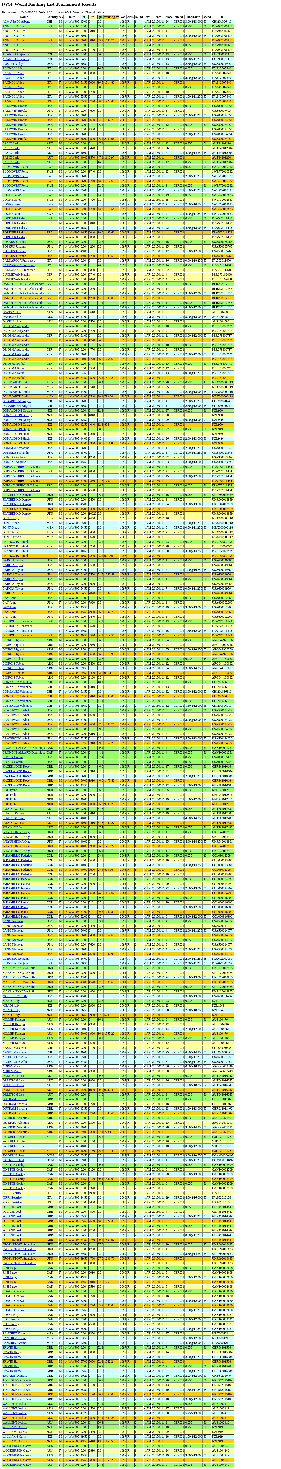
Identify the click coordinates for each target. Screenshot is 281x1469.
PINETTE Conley (14, 1164)
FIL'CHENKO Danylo (17, 494)
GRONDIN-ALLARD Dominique (24, 747)
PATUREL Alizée (14, 1136)
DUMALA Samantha (16, 448)
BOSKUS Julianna (14, 241)
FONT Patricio (12, 532)
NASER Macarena (14, 1047)
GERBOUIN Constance (17, 621)
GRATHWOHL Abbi (16, 710)
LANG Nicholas (13, 921)
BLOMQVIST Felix (15, 166)
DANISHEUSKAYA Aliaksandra (23, 284)
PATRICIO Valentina (16, 1118)
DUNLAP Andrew (14, 457)
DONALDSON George (17, 410)
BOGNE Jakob (12, 195)
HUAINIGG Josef (14, 808)
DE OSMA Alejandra (16, 326)
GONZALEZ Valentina (17, 682)
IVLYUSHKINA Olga (16, 832)
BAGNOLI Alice (13, 68)
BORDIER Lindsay (15, 218)
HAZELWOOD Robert (17, 766)
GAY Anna (9, 598)
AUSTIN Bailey (13, 63)
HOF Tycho (10, 790)
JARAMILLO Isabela (16, 879)
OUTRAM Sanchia (15, 1099)
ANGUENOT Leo (14, 26)
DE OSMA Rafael (14, 363)
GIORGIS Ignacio (14, 640)
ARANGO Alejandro (16, 54)
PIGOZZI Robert (13, 1155)
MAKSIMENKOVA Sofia (19, 968)
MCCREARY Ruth (15, 996)
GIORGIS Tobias (13, 658)
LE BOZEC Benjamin (16, 958)
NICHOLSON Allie (15, 1057)
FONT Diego (11, 518)
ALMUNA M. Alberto (17, 21)
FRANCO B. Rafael (15, 541)
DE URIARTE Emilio (16, 382)
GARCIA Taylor (13, 560)
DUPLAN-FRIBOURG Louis (21, 466)
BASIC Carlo (11, 143)
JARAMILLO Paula (15, 897)
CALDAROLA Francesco (19, 260)
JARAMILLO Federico (17, 855)
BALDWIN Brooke (15, 106)
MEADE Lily (11, 1000)
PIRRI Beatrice (12, 1193)
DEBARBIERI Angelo (17, 401)
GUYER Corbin (13, 757)
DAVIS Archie (12, 312)
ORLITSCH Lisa (13, 1075)
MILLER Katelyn (14, 1019)
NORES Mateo (12, 1066)
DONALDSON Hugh (16, 429)
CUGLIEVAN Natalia (16, 274)
